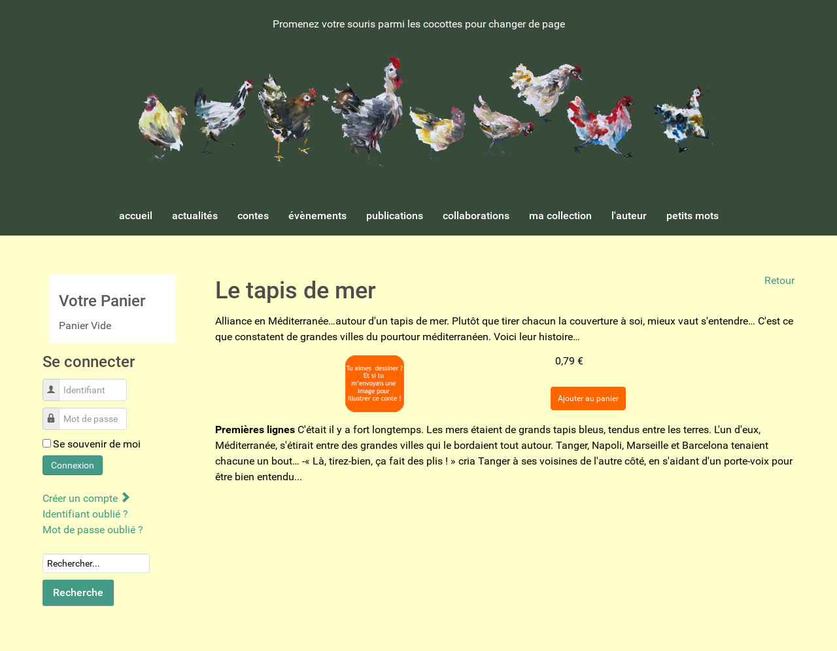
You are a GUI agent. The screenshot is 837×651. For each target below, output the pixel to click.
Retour (779, 280)
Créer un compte (86, 498)
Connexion (72, 465)
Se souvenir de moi (97, 444)
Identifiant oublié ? (85, 514)
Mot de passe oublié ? (93, 529)
